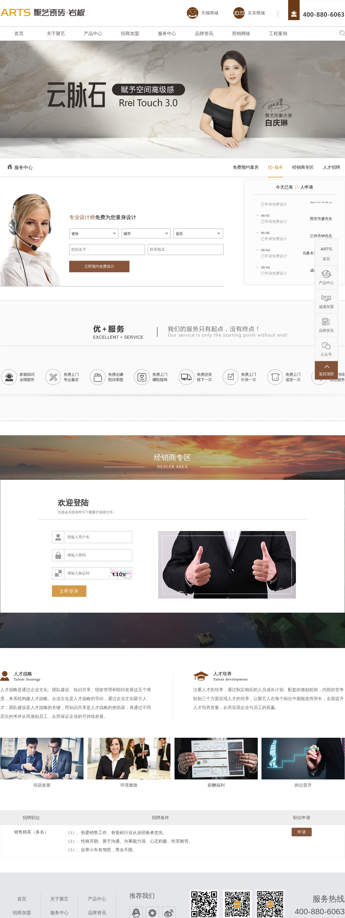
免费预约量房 (246, 167)
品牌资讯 (204, 33)
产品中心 (93, 33)
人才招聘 (331, 167)
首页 (19, 33)
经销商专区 (303, 167)
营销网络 (241, 33)
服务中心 (167, 33)
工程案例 (278, 33)
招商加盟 (130, 33)
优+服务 (275, 167)
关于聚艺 (56, 33)
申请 (299, 833)
